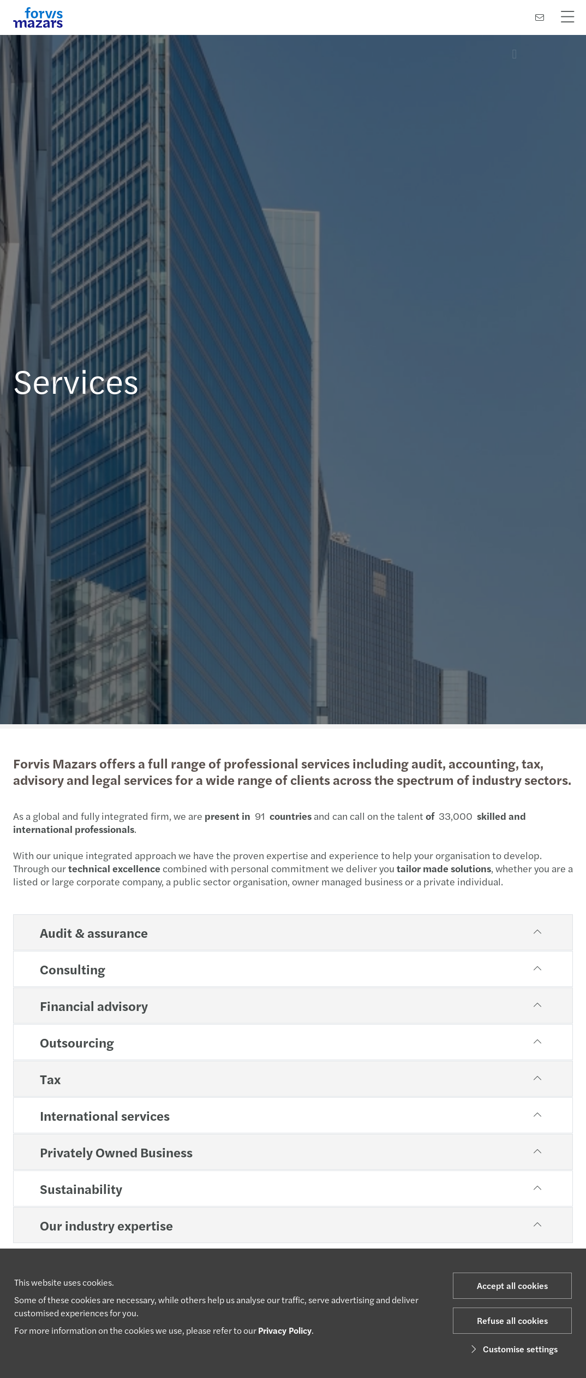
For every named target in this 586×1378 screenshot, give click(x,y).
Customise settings (513, 1348)
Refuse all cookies (512, 1320)
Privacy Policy (285, 1330)
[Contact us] (540, 17)
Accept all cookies (512, 1285)
